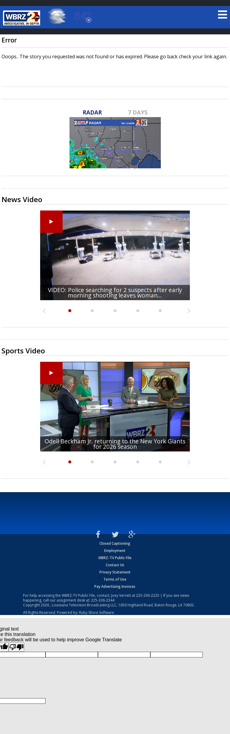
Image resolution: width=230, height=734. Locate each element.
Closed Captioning (114, 543)
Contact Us (115, 564)
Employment (114, 550)
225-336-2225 (147, 595)
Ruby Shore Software (96, 612)
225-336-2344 (102, 600)
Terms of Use (114, 579)
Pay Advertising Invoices (114, 586)
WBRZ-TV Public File (114, 557)
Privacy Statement (115, 572)
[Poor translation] (16, 647)
